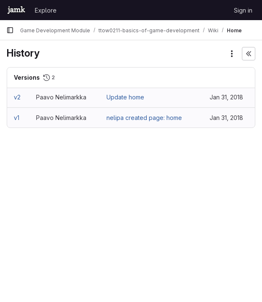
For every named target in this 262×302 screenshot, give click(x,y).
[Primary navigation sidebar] (10, 30)
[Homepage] (16, 10)
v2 (17, 97)
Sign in (243, 10)
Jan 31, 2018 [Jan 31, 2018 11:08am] (226, 97)
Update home (125, 97)
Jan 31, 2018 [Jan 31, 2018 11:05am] (226, 117)
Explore (46, 10)
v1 (16, 117)
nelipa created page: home (144, 117)
